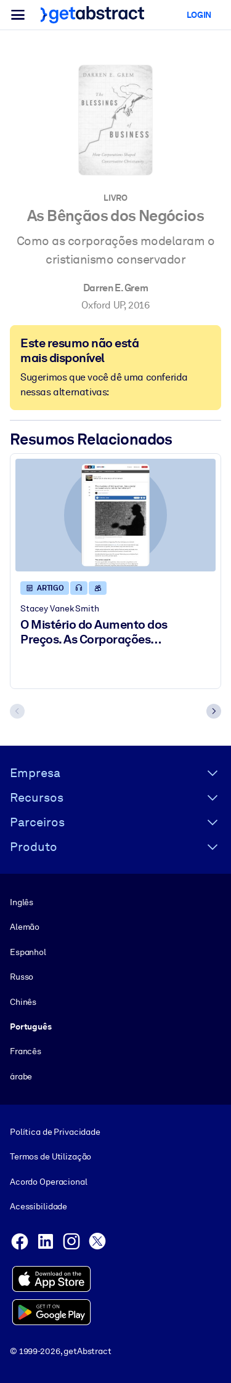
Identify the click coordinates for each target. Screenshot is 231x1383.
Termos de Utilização (50, 1156)
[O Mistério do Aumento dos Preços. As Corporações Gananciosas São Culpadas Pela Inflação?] (115, 515)
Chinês (23, 1001)
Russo (21, 977)
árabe (21, 1076)
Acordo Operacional (48, 1181)
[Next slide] (213, 711)
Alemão (24, 927)
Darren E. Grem (115, 288)
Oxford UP (102, 305)
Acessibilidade (38, 1206)
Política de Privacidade (55, 1132)
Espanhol (28, 951)
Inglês (21, 902)
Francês (25, 1051)
